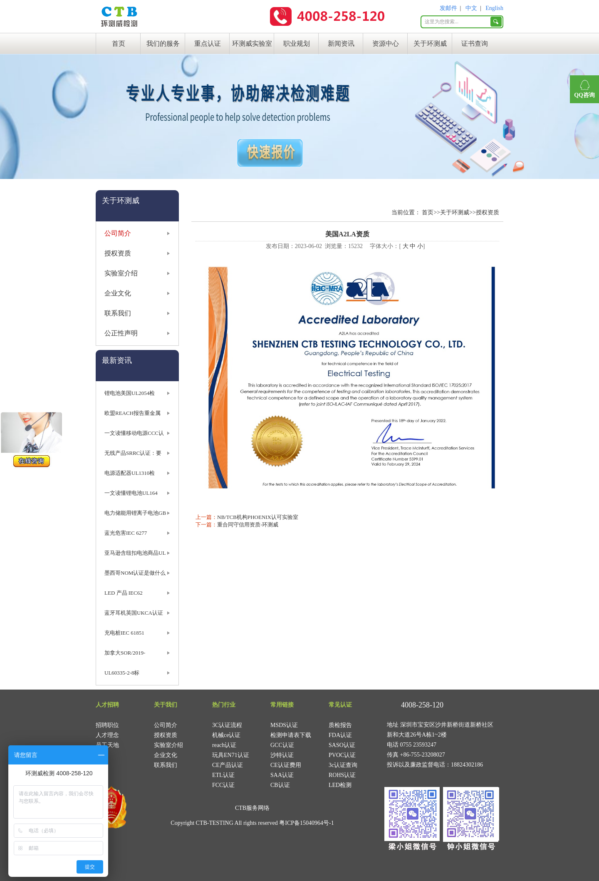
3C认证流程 (227, 725)
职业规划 (296, 43)
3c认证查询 (343, 765)
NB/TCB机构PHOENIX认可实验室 (257, 517)
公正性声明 (121, 333)
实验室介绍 (121, 273)
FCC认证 (223, 785)
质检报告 (340, 725)
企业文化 (117, 293)
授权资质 (117, 253)
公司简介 (117, 233)
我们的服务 (163, 43)
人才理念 (107, 735)
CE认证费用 (285, 765)
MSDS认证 (284, 725)
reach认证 (224, 745)
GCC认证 (282, 745)
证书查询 (474, 43)
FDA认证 (340, 735)
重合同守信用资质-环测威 (247, 524)
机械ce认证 (226, 735)
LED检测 (340, 785)
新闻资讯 (341, 43)
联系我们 (117, 313)
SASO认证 (342, 745)
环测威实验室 (252, 43)
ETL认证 (223, 775)
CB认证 (280, 785)
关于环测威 (430, 43)
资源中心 (385, 43)
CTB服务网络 (252, 808)
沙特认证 (282, 755)
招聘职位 (107, 725)
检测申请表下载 (290, 735)
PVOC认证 (342, 755)
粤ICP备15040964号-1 (306, 823)
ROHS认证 (342, 775)
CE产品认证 (227, 765)
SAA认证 (282, 775)
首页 (118, 43)
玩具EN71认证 (230, 755)
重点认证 (207, 43)
